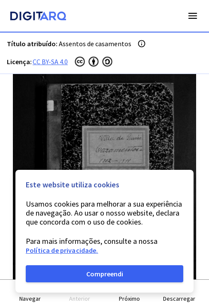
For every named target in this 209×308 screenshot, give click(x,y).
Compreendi (104, 274)
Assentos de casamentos (95, 43)
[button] (30, 294)
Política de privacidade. (62, 250)
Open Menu (192, 15)
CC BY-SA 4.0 (50, 61)
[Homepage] (38, 17)
